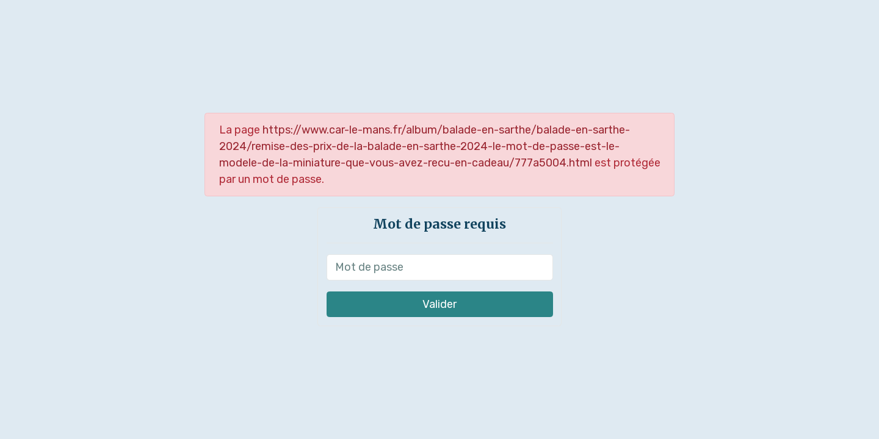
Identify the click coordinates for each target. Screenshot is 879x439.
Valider (439, 304)
